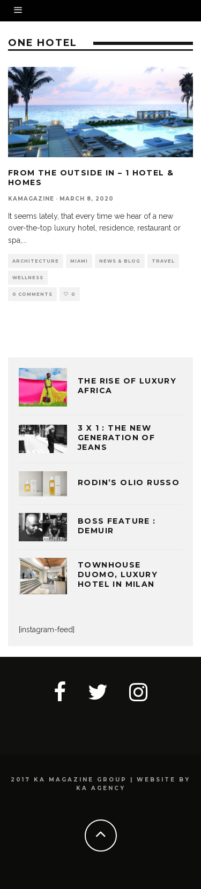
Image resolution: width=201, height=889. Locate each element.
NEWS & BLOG (119, 261)
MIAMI (79, 261)
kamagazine (31, 198)
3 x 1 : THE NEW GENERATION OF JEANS (116, 437)
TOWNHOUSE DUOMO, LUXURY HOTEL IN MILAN (118, 574)
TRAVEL (163, 261)
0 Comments (32, 294)
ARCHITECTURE (35, 261)
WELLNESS (27, 277)
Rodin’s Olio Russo (129, 482)
